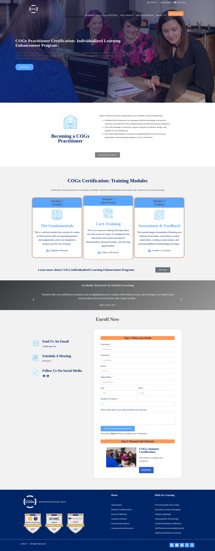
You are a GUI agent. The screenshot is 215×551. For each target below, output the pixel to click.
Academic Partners (119, 519)
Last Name (105, 355)
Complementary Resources (122, 528)
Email (103, 366)
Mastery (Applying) (163, 514)
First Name (105, 344)
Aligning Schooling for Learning (168, 533)
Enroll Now (146, 470)
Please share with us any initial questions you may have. (124, 409)
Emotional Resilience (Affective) (168, 523)
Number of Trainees (109, 399)
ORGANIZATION (144, 15)
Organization (106, 377)
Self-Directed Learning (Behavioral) (169, 528)
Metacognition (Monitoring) (166, 519)
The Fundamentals (57, 225)
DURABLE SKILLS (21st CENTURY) (101, 15)
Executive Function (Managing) (168, 509)
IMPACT (160, 15)
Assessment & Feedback (159, 225)
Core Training (108, 223)
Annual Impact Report (120, 523)
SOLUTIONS (126, 15)
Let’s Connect (175, 13)
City (102, 388)
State (140, 388)
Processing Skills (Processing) (167, 505)
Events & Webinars (119, 514)
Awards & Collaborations (121, 509)
